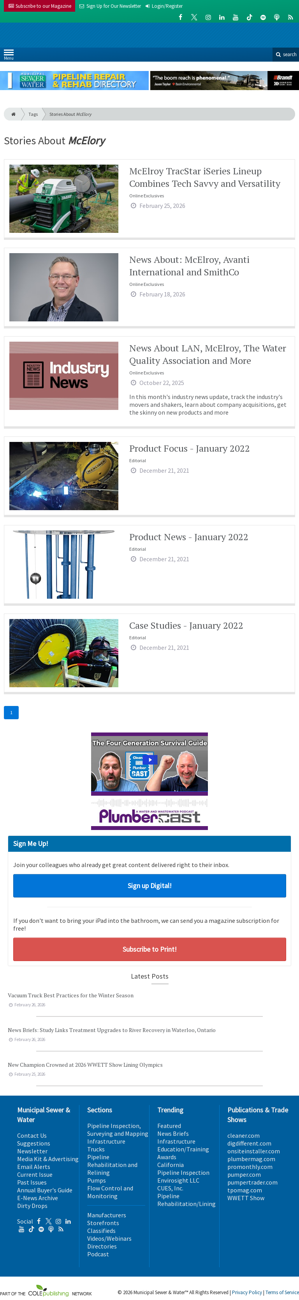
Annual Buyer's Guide (44, 1190)
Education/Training (183, 1149)
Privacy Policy (247, 1292)
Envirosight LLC (178, 1180)
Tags (33, 114)
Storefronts (103, 1223)
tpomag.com (244, 1190)
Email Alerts (33, 1167)
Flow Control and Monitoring (110, 1192)
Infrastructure (106, 1141)
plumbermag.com (251, 1159)
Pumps (96, 1180)
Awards (166, 1157)
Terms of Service (282, 1292)
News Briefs (173, 1133)
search (286, 54)
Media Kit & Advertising (48, 1159)
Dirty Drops (32, 1206)
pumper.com (244, 1174)
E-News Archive (37, 1198)
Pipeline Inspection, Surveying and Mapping (117, 1129)
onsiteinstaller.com (253, 1151)
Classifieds (101, 1230)
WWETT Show (245, 1198)
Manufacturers (106, 1215)
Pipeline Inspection (183, 1172)
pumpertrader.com (252, 1182)
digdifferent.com (249, 1143)
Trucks (96, 1149)
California (170, 1165)
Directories (102, 1246)
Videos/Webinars (109, 1238)
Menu (9, 56)
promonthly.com (250, 1167)
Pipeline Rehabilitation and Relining (112, 1164)
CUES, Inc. (170, 1188)
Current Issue (35, 1174)
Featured (169, 1126)
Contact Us (32, 1135)
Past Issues (32, 1182)
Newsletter (32, 1151)
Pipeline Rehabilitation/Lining (186, 1200)
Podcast (98, 1254)
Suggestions (33, 1143)
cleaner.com (243, 1135)
